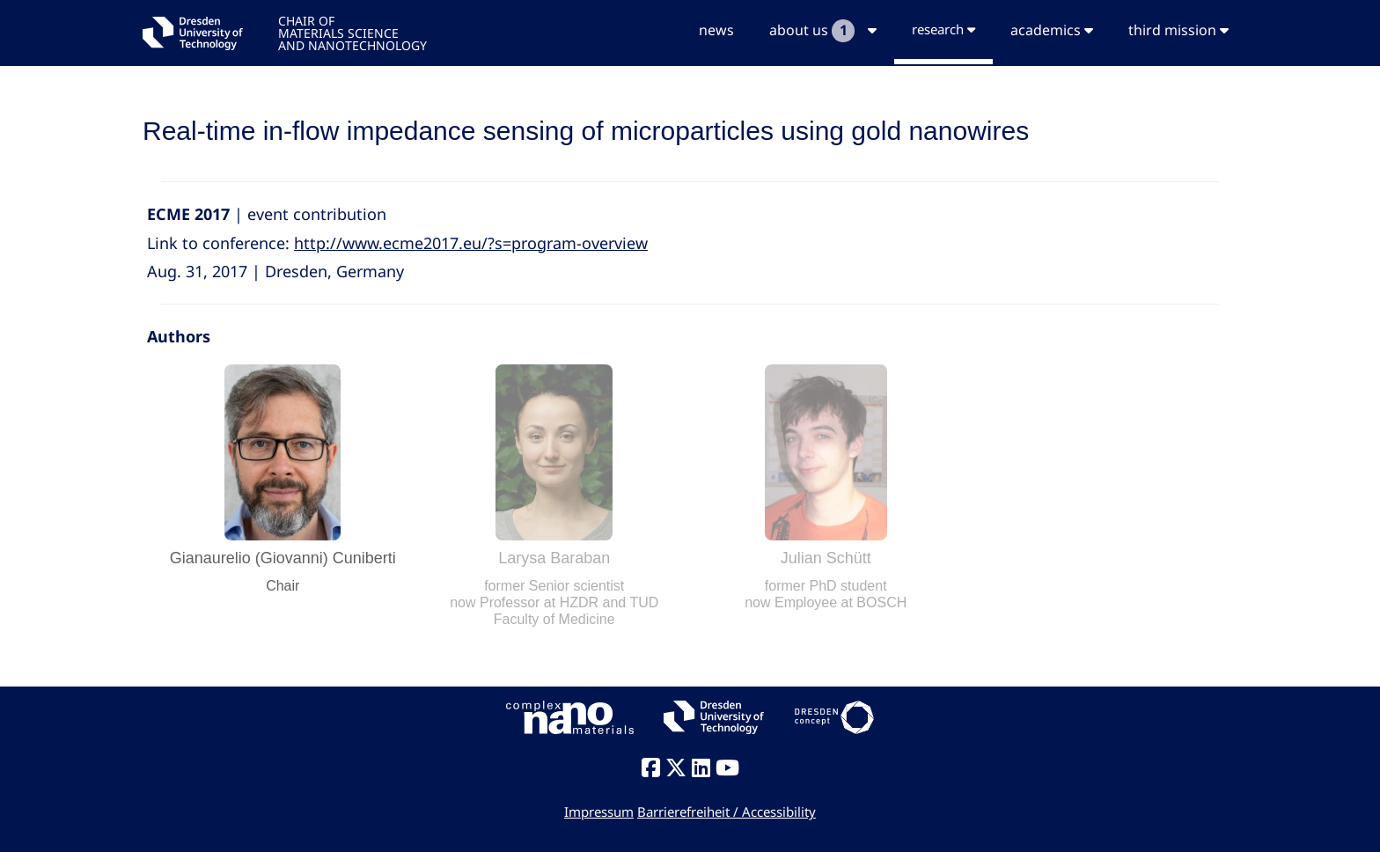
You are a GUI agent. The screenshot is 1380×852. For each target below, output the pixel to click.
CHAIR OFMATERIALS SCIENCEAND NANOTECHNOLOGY (352, 32)
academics (1051, 30)
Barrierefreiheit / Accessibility (726, 811)
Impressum (599, 811)
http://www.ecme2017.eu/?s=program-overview (471, 242)
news (716, 30)
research (943, 29)
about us (823, 30)
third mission (1178, 30)
